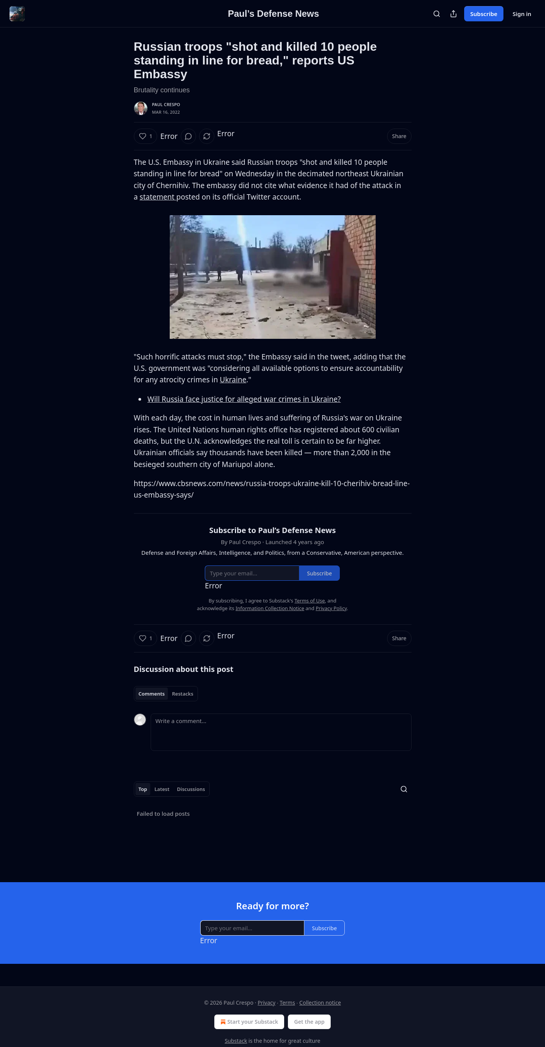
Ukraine (233, 380)
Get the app (309, 1021)
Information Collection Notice (270, 608)
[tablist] (166, 693)
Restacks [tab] (182, 693)
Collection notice (320, 1002)
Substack (236, 1040)
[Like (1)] (146, 136)
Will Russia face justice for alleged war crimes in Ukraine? (244, 399)
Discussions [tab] (191, 789)
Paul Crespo (166, 104)
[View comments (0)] (188, 136)
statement (158, 197)
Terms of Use (309, 600)
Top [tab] (142, 789)
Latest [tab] (161, 789)
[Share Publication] (453, 13)
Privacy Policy (331, 608)
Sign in (522, 14)
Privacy (266, 1002)
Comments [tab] (151, 693)
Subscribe (483, 14)
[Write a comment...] (281, 732)
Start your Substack (248, 1022)
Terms (287, 1002)
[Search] (436, 13)
